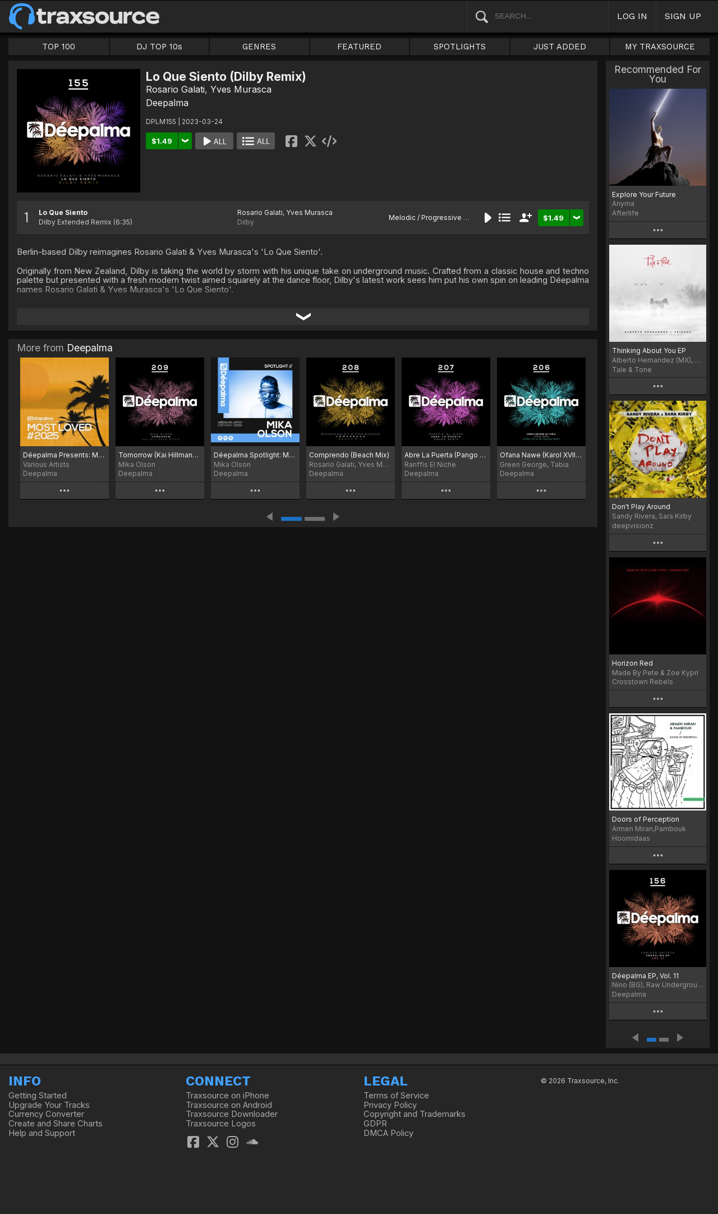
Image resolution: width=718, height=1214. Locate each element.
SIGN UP (683, 16)
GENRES (259, 47)
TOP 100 (58, 47)
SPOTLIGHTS (460, 47)
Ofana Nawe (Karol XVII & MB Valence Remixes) (541, 455)
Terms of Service (396, 1096)
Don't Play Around (641, 506)
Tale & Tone (632, 369)
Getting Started (37, 1096)
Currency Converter (46, 1114)
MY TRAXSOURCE (660, 47)
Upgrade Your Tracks (49, 1105)
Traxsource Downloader (232, 1114)
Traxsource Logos (221, 1124)
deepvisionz (632, 525)
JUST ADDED (559, 47)
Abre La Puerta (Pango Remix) (445, 455)
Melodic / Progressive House (437, 217)
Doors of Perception (645, 819)
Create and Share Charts (55, 1124)
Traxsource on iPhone (227, 1096)
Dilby (245, 222)
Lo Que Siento (63, 212)
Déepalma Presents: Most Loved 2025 (64, 455)
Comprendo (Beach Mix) (349, 455)
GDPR (375, 1124)
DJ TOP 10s (159, 47)
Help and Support (41, 1133)
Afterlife (625, 213)
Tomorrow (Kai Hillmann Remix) (159, 455)
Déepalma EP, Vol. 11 (645, 976)
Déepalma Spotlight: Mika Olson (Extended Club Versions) (255, 455)
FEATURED (359, 47)
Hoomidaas (631, 838)
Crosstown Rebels (642, 681)
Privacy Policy (390, 1105)
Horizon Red (632, 663)
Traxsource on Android (229, 1105)
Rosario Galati (175, 89)
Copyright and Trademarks (414, 1114)
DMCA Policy (388, 1133)
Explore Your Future (644, 194)
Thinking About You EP (649, 350)
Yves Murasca (240, 89)
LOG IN (632, 16)
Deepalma (167, 102)
